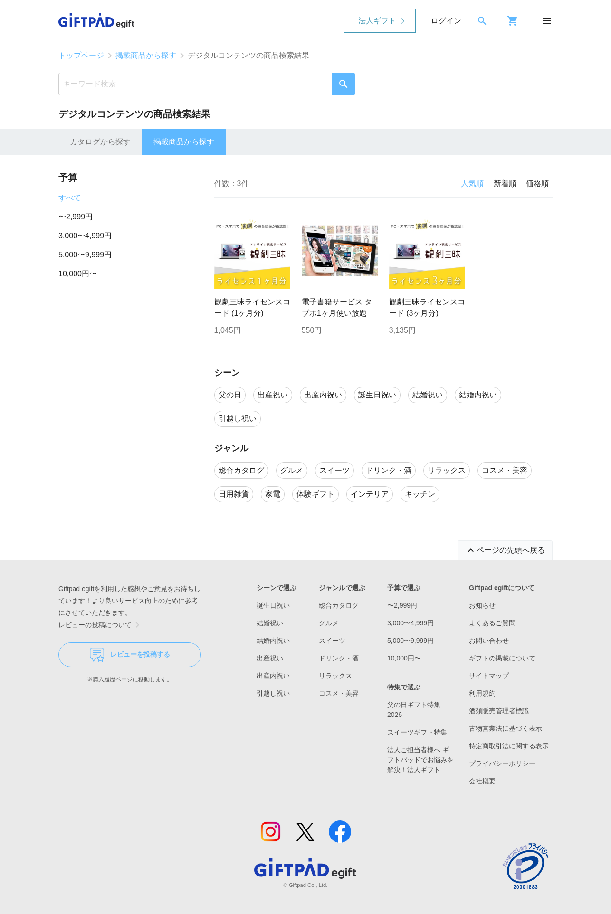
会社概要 (482, 781)
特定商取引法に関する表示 (509, 746)
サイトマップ (489, 675)
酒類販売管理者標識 (499, 711)
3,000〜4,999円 (85, 236)
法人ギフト (377, 21)
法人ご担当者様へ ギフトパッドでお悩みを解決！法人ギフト (420, 759)
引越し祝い (273, 693)
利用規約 (482, 693)
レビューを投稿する (130, 655)
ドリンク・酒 (339, 658)
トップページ (81, 55)
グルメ (329, 623)
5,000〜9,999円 (85, 255)
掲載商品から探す (145, 55)
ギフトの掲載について (502, 658)
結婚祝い (270, 623)
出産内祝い (273, 675)
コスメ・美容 (339, 693)
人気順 (472, 183)
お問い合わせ (489, 640)
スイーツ (332, 640)
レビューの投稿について (100, 625)
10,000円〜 (77, 274)
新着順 (505, 183)
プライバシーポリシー (502, 763)
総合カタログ (339, 605)
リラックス (335, 675)
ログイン (446, 21)
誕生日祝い (273, 605)
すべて (69, 198)
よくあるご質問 (492, 623)
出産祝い (270, 658)
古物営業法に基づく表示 (505, 728)
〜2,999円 (75, 217)
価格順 (537, 183)
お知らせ (482, 605)
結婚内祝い (273, 640)
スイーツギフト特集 (417, 732)
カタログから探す (100, 142)
